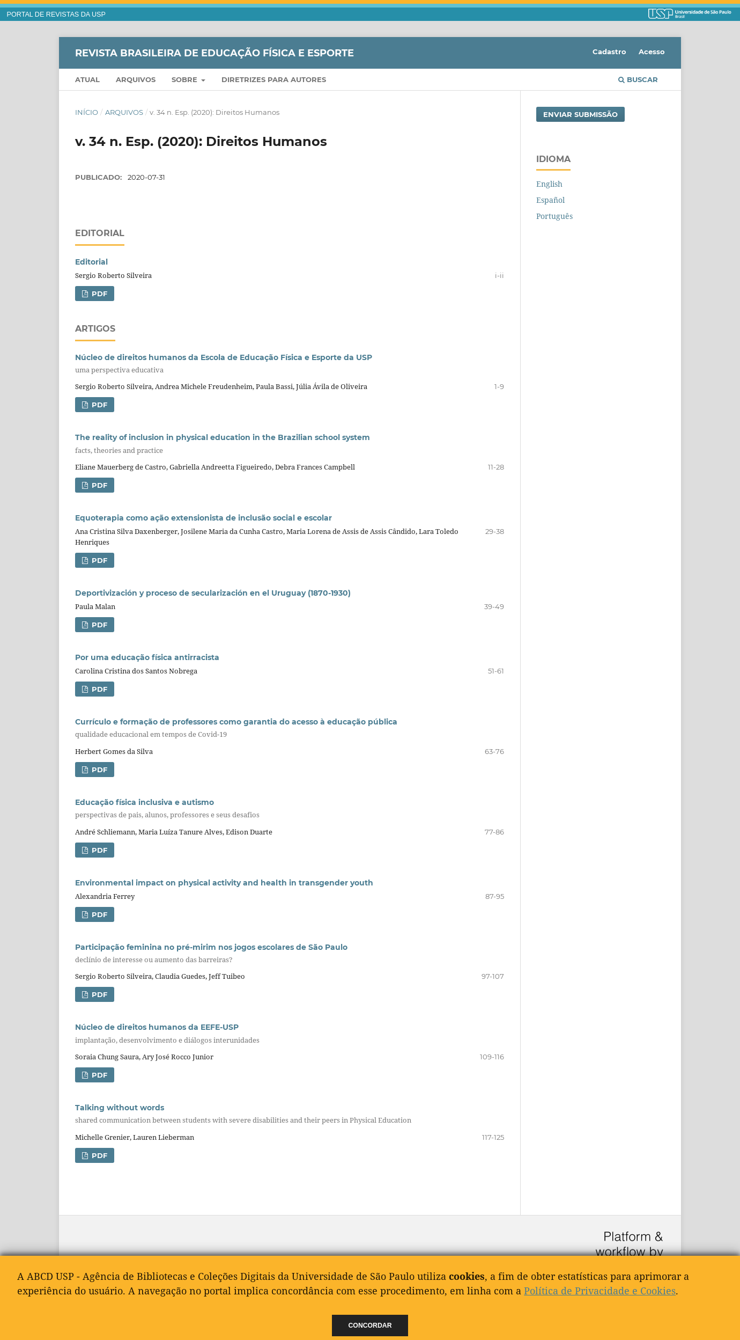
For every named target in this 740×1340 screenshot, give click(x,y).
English (549, 184)
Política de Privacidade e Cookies (600, 1290)
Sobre (185, 79)
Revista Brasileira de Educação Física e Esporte (214, 52)
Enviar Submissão (580, 114)
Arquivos (136, 79)
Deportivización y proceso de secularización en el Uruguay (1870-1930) (213, 593)
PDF (98, 293)
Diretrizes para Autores (273, 79)
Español (550, 200)
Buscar (638, 79)
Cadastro (609, 51)
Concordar (370, 1325)
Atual (87, 79)
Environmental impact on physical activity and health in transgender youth (224, 883)
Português (554, 216)
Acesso (652, 51)
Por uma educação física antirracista (147, 657)
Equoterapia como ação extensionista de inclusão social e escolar (203, 518)
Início (86, 112)
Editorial (91, 262)
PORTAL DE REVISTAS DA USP (56, 14)
